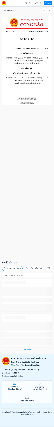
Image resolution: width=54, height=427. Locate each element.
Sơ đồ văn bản (10, 262)
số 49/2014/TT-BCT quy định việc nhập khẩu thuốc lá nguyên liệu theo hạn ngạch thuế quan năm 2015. (26, 292)
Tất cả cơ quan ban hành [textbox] (13, 276)
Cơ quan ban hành (12, 268)
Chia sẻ (48, 3)
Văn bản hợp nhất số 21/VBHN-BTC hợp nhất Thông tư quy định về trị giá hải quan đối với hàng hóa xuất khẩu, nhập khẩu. (29, 80)
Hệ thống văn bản (34, 268)
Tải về (38, 3)
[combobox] (27, 275)
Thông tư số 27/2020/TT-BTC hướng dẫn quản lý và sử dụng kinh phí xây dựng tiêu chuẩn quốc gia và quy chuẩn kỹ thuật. (29, 60)
